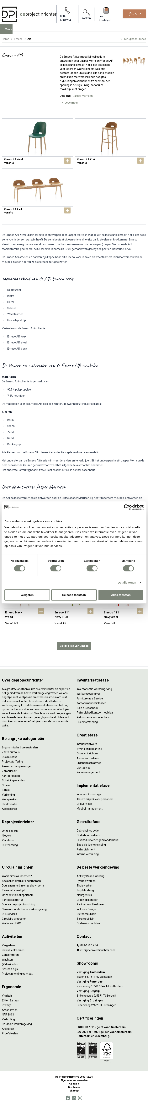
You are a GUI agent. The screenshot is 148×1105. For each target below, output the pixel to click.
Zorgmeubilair (85, 918)
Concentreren (10, 954)
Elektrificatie (9, 804)
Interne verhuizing (88, 854)
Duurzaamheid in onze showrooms (23, 885)
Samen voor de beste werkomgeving (24, 909)
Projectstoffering (12, 761)
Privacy (6, 1005)
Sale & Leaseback (87, 707)
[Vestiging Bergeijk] (111, 991)
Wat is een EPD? (11, 923)
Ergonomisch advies (89, 762)
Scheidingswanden (13, 780)
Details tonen (127, 582)
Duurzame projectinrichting (18, 904)
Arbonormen (10, 1009)
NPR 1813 (8, 1014)
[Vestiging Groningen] (111, 1001)
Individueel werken (13, 950)
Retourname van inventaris (93, 717)
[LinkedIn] (74, 1098)
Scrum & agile (10, 969)
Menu (10, 31)
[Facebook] (68, 1098)
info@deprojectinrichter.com (96, 950)
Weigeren (27, 594)
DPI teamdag (10, 845)
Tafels (6, 789)
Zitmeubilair (9, 771)
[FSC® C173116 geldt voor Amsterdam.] (111, 1027)
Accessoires (9, 808)
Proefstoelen (10, 1033)
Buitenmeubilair (86, 913)
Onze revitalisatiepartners (18, 895)
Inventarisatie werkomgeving (94, 689)
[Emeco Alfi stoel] (37, 142)
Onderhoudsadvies (88, 835)
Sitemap (74, 1090)
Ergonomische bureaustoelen (20, 747)
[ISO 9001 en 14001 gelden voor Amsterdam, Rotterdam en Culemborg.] (111, 1034)
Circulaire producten (14, 918)
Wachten (7, 959)
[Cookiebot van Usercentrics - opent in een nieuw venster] (127, 507)
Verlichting (8, 794)
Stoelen (6, 785)
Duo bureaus (9, 756)
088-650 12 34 (87, 945)
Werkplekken (10, 799)
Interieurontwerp (87, 744)
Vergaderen (9, 945)
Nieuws (6, 835)
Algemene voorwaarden (74, 1080)
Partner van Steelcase (90, 904)
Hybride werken (86, 880)
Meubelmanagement (90, 808)
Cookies (74, 1083)
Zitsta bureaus (11, 752)
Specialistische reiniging (91, 844)
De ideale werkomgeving (17, 1024)
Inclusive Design (86, 909)
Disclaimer (74, 1087)
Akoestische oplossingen (17, 766)
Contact (134, 14)
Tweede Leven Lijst (13, 890)
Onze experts (10, 830)
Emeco (18, 38)
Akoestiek (8, 1028)
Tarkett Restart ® (12, 899)
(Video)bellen (10, 964)
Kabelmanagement (88, 772)
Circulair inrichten (87, 753)
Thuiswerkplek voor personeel (95, 799)
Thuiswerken (84, 885)
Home (5, 38)
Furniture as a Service (90, 698)
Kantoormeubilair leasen (91, 703)
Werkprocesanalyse (89, 693)
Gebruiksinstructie (88, 830)
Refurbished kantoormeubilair (95, 712)
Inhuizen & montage (89, 794)
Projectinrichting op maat (17, 973)
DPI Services (84, 803)
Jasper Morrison (83, 95)
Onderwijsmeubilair (88, 923)
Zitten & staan (10, 1000)
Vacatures (8, 840)
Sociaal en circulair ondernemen (21, 880)
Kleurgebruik (84, 895)
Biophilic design (86, 890)
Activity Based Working (90, 876)
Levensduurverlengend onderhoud (98, 840)
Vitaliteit (7, 995)
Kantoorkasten (11, 775)
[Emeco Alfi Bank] (37, 192)
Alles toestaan (121, 594)
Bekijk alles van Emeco (74, 645)
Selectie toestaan (74, 594)
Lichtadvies (83, 767)
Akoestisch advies (88, 758)
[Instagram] (80, 1098)
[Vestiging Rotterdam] (111, 982)
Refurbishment (86, 849)
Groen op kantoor (87, 899)
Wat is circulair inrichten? (17, 876)
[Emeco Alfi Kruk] (110, 142)
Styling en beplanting (89, 748)
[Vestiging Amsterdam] (111, 972)
